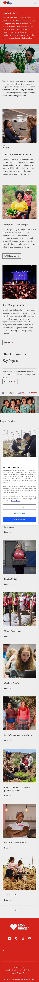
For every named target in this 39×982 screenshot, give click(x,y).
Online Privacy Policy (26, 970)
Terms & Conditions (12, 967)
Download (10, 381)
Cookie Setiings (28, 967)
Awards (9, 342)
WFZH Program (12, 256)
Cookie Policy (10, 970)
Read (8, 477)
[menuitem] (12, 3)
